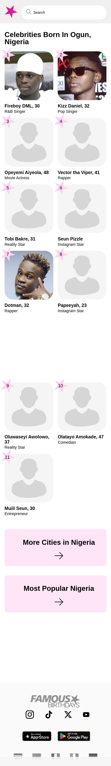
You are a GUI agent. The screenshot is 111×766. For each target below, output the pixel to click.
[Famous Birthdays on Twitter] (65, 715)
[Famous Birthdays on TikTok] (46, 715)
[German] (93, 756)
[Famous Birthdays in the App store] (37, 736)
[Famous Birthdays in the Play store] (74, 736)
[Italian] (74, 756)
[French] (55, 756)
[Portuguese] (36, 756)
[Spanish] (18, 756)
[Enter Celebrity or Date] (63, 13)
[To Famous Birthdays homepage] (10, 11)
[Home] (56, 701)
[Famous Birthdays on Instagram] (27, 715)
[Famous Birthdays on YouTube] (84, 714)
